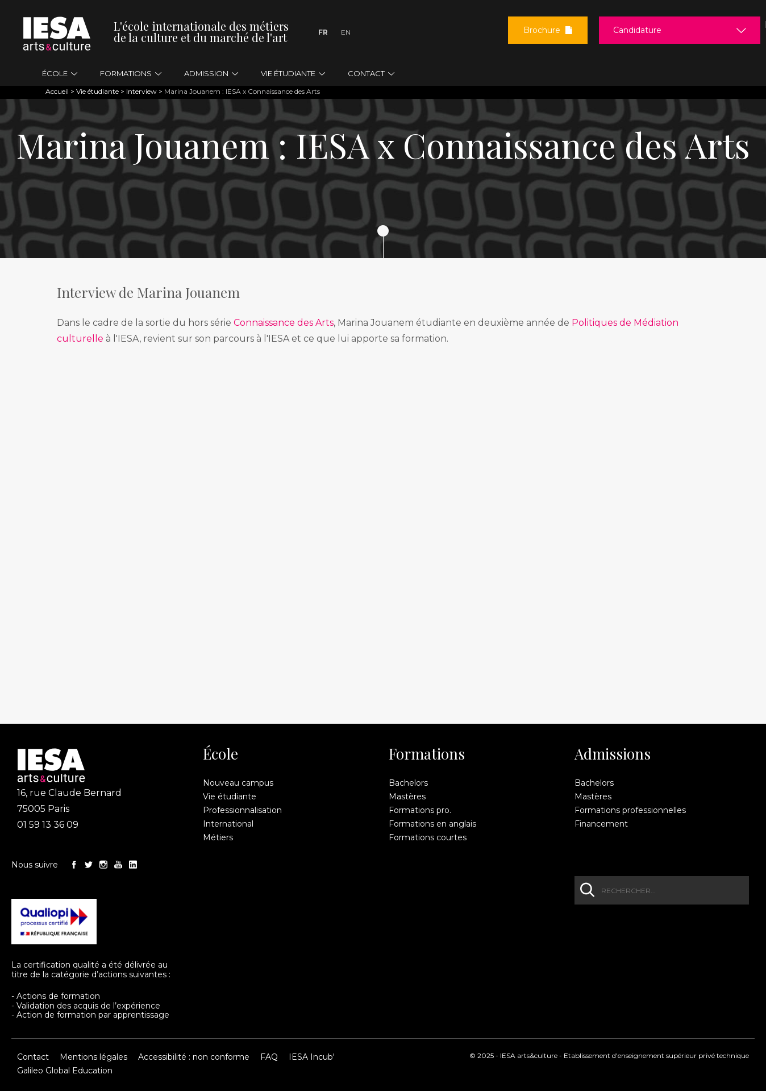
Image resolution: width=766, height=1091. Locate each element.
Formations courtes (428, 837)
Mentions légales (93, 1057)
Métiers (218, 837)
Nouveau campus (238, 783)
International (228, 824)
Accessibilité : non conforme (193, 1057)
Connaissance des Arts (284, 322)
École (220, 753)
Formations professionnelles (630, 810)
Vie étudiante (97, 91)
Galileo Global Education (65, 1070)
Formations (427, 753)
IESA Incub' (312, 1057)
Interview (141, 91)
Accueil (57, 91)
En (346, 32)
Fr (323, 32)
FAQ (269, 1057)
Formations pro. (420, 810)
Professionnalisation (242, 810)
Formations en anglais (432, 824)
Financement (601, 824)
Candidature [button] (637, 30)
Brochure (547, 30)
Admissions (612, 753)
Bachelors (408, 783)
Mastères (407, 796)
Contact (33, 1057)
